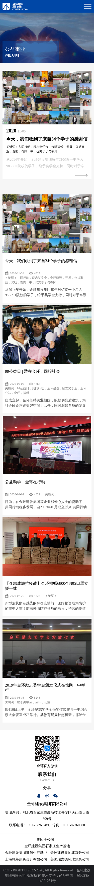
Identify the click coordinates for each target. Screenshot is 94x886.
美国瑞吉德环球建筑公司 (69, 859)
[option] (47, 125)
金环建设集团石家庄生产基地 (47, 846)
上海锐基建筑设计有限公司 (26, 859)
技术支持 (49, 875)
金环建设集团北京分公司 (69, 853)
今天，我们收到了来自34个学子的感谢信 (46, 139)
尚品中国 (66, 875)
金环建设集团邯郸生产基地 (26, 853)
